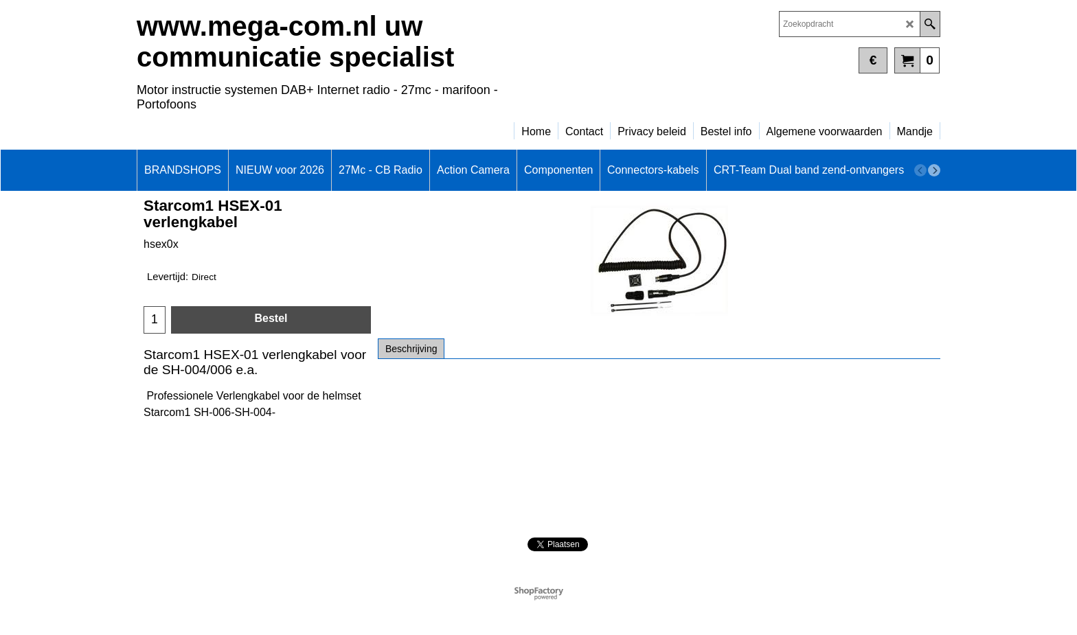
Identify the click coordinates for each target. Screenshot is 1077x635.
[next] (934, 170)
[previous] (920, 170)
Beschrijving (411, 348)
